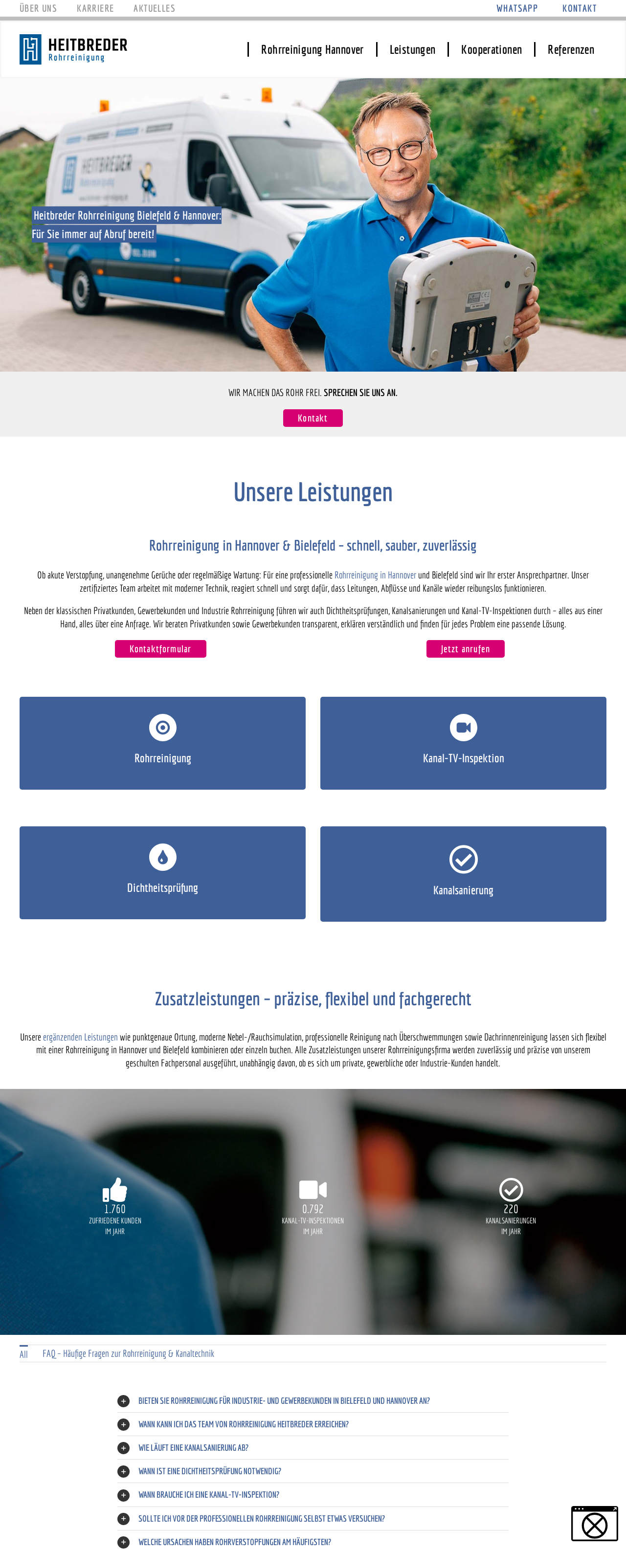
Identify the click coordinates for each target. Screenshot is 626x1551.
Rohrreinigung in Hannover (375, 574)
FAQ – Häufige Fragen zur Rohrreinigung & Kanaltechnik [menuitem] (128, 1353)
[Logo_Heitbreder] (73, 38)
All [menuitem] (24, 1354)
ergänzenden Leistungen (80, 1036)
